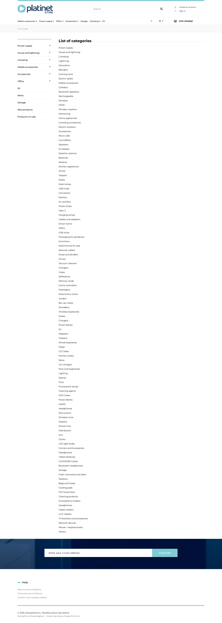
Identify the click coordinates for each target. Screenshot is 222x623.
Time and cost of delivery (30, 593)
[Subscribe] (165, 553)
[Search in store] (124, 9)
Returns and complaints (29, 589)
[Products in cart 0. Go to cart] (186, 21)
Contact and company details (32, 597)
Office (21, 81)
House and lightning (28, 53)
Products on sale (27, 116)
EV (19, 88)
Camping (22, 60)
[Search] (161, 9)
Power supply (25, 45)
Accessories (24, 74)
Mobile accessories (28, 67)
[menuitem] (27, 21)
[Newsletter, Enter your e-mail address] (98, 553)
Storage (22, 102)
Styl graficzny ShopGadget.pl (31, 616)
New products (25, 109)
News (21, 95)
